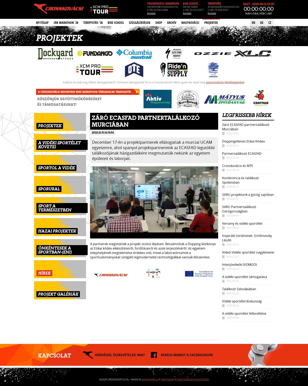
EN (253, 22)
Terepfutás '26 (93, 22)
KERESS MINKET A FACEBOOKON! (187, 355)
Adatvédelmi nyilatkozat (193, 379)
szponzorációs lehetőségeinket (225, 82)
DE (261, 22)
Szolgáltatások (139, 22)
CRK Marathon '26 (66, 22)
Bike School (116, 22)
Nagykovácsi (190, 22)
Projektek (211, 22)
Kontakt (151, 13)
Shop (158, 22)
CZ (269, 22)
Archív (171, 22)
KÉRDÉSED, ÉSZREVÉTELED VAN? (120, 355)
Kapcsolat (167, 379)
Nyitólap (42, 22)
